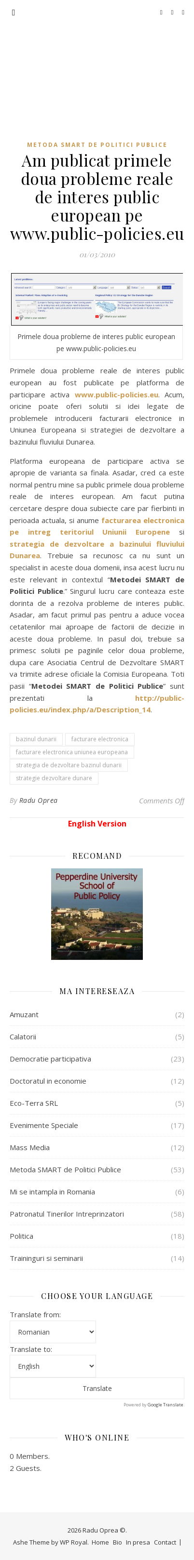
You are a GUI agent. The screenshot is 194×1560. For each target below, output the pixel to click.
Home (100, 1542)
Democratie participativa (50, 1058)
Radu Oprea (97, 59)
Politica (21, 1236)
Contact (165, 1542)
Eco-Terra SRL (34, 1103)
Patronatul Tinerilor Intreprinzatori (67, 1214)
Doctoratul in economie (48, 1081)
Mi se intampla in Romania (52, 1191)
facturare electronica (99, 739)
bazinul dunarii (36, 739)
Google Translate (165, 1405)
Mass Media (30, 1147)
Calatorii (23, 1036)
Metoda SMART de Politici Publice (97, 145)
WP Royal (73, 1542)
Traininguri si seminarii (46, 1258)
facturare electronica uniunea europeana (72, 752)
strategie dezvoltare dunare (54, 778)
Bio (117, 1542)
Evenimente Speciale (44, 1125)
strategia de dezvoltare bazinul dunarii (69, 765)
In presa (138, 1542)
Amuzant (24, 1014)
